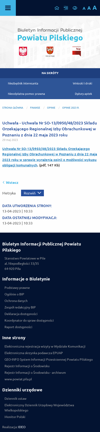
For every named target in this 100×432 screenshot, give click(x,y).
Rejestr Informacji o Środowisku (27, 366)
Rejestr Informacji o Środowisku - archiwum (35, 372)
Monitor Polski (15, 417)
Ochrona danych (16, 301)
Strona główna (12, 107)
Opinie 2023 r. (70, 107)
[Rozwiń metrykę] (32, 193)
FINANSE (35, 107)
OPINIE (51, 107)
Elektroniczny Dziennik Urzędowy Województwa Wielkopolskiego (39, 407)
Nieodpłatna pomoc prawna (26, 93)
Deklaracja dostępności (21, 314)
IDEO (22, 427)
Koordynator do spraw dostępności (29, 320)
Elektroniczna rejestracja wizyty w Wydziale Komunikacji (45, 346)
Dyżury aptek (83, 93)
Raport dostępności (18, 327)
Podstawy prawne (17, 288)
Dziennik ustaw (15, 398)
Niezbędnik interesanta (23, 83)
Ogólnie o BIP (14, 294)
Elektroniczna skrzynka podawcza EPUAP (34, 353)
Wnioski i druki (82, 83)
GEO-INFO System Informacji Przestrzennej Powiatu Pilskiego (49, 359)
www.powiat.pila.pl (18, 379)
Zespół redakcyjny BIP (20, 307)
